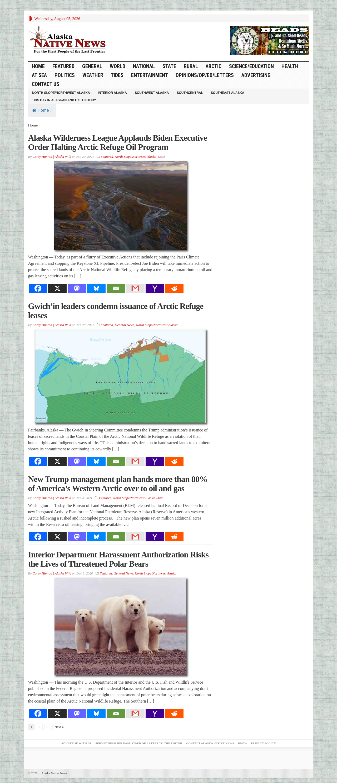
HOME (38, 66)
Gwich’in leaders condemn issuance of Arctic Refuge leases (116, 310)
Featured (63, 66)
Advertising (256, 75)
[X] (57, 288)
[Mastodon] (77, 288)
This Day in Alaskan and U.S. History (64, 100)
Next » (59, 727)
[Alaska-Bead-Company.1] (269, 40)
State (169, 66)
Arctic (213, 66)
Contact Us (45, 84)
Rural (191, 66)
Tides (117, 75)
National (144, 66)
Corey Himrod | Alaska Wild (51, 157)
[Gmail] (135, 288)
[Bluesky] (96, 288)
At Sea (39, 75)
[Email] (116, 288)
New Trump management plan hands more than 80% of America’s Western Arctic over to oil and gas (117, 483)
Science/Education (251, 66)
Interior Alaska (112, 93)
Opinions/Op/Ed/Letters (205, 75)
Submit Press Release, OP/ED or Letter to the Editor (138, 743)
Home (40, 110)
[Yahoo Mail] (155, 288)
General (92, 66)
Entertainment (149, 75)
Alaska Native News (53, 773)
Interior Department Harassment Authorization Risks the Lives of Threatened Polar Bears (118, 559)
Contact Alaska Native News (210, 743)
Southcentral (190, 93)
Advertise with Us (76, 743)
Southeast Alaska (227, 93)
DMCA (242, 743)
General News (124, 325)
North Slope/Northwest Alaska (61, 93)
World (117, 66)
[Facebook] (38, 288)
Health (289, 66)
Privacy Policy (263, 743)
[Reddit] (174, 288)
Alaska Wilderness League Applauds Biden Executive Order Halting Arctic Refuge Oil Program (117, 142)
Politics (64, 75)
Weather (92, 75)
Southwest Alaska (152, 93)
